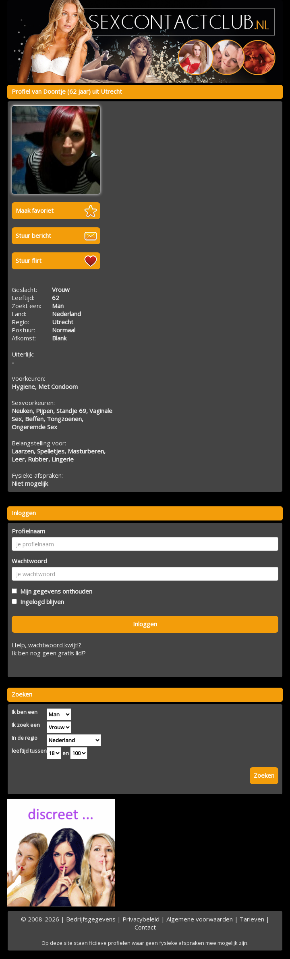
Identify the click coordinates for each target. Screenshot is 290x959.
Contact (145, 927)
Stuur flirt (28, 260)
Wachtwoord (29, 561)
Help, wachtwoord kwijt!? (46, 645)
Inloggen (145, 624)
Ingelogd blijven (40, 602)
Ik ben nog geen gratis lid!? (49, 653)
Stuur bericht (33, 235)
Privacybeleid (141, 919)
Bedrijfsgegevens (91, 919)
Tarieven (252, 919)
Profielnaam (28, 531)
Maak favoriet (35, 210)
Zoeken (264, 775)
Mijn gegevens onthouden (54, 591)
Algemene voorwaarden (199, 919)
